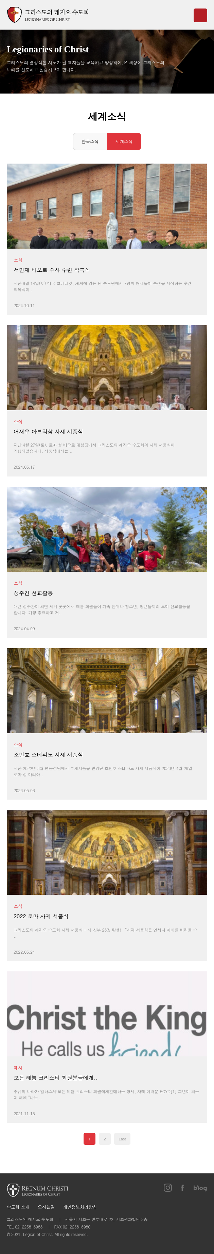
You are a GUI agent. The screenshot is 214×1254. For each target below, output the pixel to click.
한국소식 (90, 141)
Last (122, 1138)
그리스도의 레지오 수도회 (47, 15)
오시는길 (46, 1207)
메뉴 (200, 15)
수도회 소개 (18, 1207)
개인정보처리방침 (80, 1207)
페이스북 (183, 1188)
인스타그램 (168, 1188)
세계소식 (123, 141)
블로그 (200, 1188)
